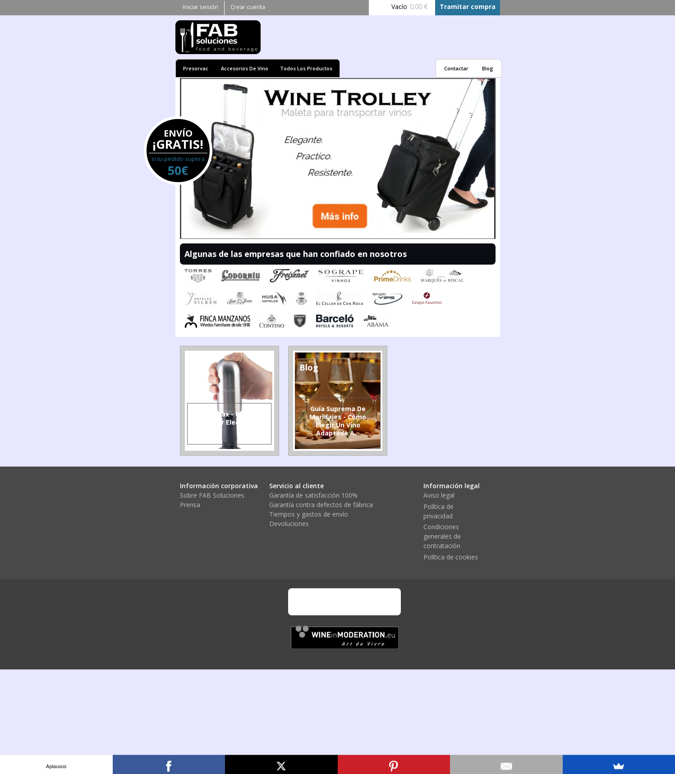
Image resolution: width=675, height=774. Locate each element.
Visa (308, 602)
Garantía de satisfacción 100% (313, 495)
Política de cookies (450, 557)
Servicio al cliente (296, 485)
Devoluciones (289, 523)
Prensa (190, 504)
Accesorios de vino (244, 68)
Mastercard (333, 602)
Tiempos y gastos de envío (308, 514)
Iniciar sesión (200, 7)
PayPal (358, 602)
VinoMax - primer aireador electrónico (229, 418)
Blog (487, 68)
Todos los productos (306, 68)
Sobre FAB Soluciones (212, 495)
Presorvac (195, 68)
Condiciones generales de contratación (442, 536)
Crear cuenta (247, 7)
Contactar (456, 68)
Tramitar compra (468, 6)
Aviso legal (439, 495)
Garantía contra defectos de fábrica (321, 504)
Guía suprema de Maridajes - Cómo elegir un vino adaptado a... (337, 420)
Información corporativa (219, 485)
